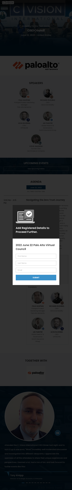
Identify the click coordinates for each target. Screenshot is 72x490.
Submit (36, 277)
